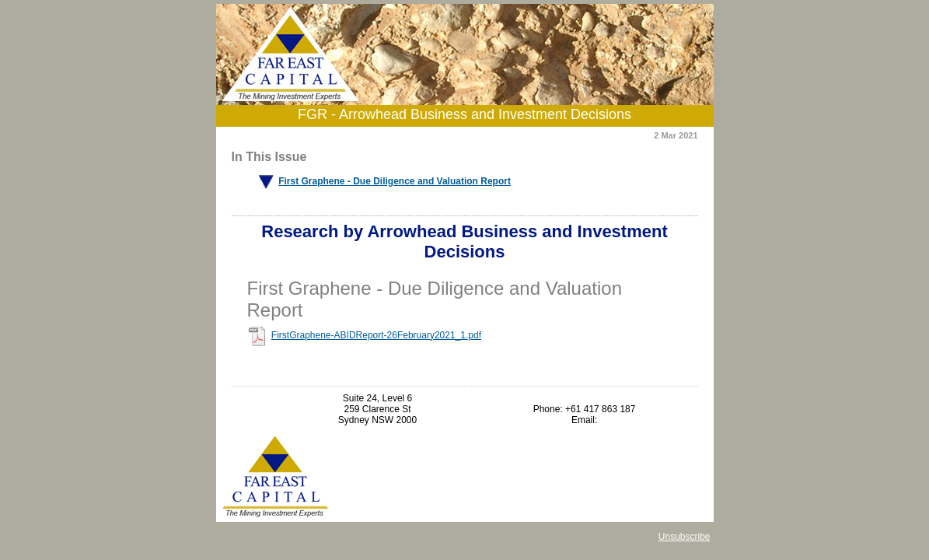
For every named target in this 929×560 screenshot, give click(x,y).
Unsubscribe (684, 536)
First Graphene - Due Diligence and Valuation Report (394, 181)
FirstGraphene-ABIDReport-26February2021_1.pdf (376, 335)
